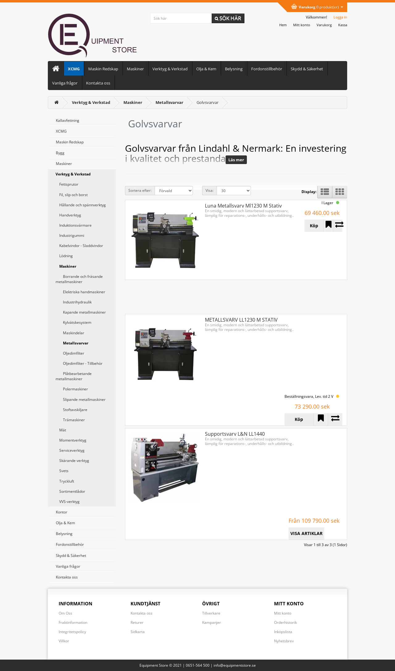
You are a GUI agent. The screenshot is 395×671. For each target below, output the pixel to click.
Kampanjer (211, 622)
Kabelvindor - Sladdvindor (79, 245)
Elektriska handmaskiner (80, 291)
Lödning (64, 255)
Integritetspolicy (72, 631)
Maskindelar (70, 333)
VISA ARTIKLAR (306, 533)
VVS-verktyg (68, 501)
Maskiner (135, 69)
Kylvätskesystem (73, 322)
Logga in (340, 17)
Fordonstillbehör (266, 69)
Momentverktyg (71, 440)
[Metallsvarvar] (169, 102)
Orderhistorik (285, 622)
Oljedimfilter (70, 353)
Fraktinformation (73, 622)
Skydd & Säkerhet (307, 69)
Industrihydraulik (74, 302)
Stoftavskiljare (71, 409)
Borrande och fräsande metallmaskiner (79, 279)
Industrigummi (70, 235)
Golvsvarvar (207, 102)
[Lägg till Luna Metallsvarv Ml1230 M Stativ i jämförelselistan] (338, 226)
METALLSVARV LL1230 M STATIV (241, 319)
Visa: (210, 190)
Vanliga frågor (64, 83)
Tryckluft (65, 481)
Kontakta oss (98, 83)
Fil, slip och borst (72, 194)
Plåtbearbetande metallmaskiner (74, 376)
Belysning (234, 69)
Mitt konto (282, 613)
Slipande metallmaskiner (81, 399)
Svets (62, 470)
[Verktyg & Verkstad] (91, 102)
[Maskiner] (132, 102)
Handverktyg (68, 215)
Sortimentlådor (70, 491)
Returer (137, 622)
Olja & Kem (206, 69)
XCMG (74, 69)
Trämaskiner (70, 419)
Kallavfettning (67, 120)
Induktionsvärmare (74, 225)
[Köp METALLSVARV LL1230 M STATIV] (299, 419)
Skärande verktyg (72, 460)
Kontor (61, 512)
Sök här (228, 18)
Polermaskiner (72, 389)
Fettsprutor (67, 184)
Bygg (60, 152)
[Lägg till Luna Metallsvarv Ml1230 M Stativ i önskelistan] (328, 226)
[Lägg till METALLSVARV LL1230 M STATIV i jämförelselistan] (335, 419)
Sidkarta (138, 631)
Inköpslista (283, 631)
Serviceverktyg (70, 450)
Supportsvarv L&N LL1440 (235, 433)
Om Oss (65, 613)
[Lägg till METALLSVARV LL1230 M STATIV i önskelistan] (321, 419)
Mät (61, 430)
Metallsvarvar (72, 343)
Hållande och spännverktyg (81, 205)
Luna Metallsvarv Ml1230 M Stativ (243, 205)
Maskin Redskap (103, 69)
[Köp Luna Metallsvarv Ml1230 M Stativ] (314, 226)
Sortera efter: (140, 190)
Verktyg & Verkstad (170, 69)
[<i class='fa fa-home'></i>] (56, 102)
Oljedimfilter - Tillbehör (79, 363)
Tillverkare (211, 613)
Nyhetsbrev (284, 641)
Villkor (64, 641)
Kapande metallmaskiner (81, 312)
